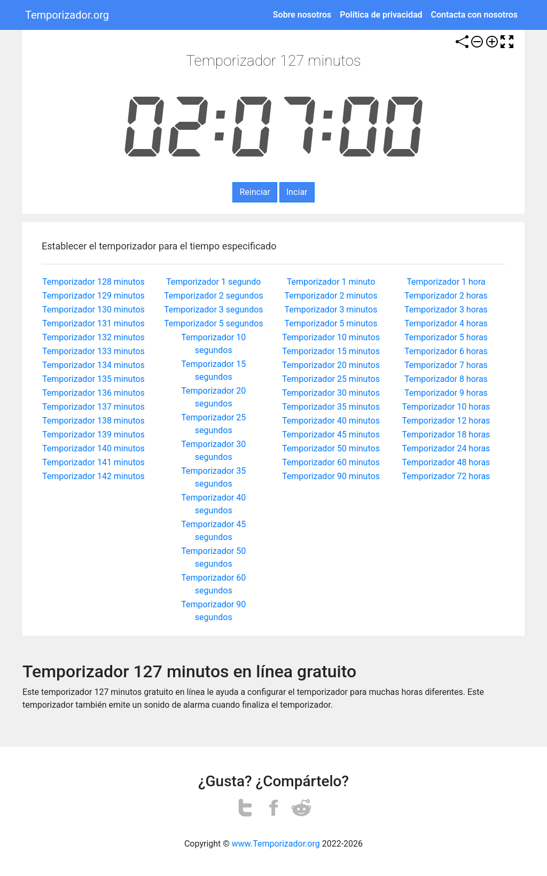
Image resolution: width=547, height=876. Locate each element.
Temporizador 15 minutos (331, 351)
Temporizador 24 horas (446, 448)
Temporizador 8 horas (446, 379)
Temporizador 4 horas (446, 323)
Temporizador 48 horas (446, 462)
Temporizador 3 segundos (213, 309)
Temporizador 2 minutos (331, 296)
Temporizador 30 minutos (331, 393)
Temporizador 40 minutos (331, 421)
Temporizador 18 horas (446, 434)
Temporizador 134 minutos (93, 365)
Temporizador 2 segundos (213, 296)
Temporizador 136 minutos (93, 393)
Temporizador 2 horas (446, 296)
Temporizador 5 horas (446, 337)
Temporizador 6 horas (446, 351)
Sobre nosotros (302, 15)
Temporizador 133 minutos (93, 351)
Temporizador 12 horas (446, 421)
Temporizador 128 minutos (93, 282)
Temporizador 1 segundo (213, 282)
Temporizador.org (67, 15)
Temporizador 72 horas (446, 476)
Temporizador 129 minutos (93, 296)
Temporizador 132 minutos (93, 337)
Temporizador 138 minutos (93, 421)
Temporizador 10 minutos (331, 337)
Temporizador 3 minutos (331, 309)
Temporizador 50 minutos (331, 448)
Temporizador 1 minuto (331, 282)
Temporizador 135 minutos (93, 379)
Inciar (297, 192)
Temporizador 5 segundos (213, 323)
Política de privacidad (381, 15)
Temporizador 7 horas (446, 365)
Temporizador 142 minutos (93, 476)
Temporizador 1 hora (446, 282)
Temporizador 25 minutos (331, 379)
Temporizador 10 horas (446, 407)
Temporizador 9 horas (446, 393)
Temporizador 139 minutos (93, 434)
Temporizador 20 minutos (331, 365)
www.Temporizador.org (276, 844)
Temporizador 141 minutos (93, 462)
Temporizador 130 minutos (93, 309)
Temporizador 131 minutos (93, 323)
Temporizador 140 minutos (93, 448)
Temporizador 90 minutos (331, 476)
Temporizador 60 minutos (331, 462)
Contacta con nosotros (474, 15)
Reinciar (254, 192)
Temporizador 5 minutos (331, 323)
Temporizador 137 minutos (93, 407)
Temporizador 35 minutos (331, 407)
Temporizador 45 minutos (331, 434)
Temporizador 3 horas (446, 309)
